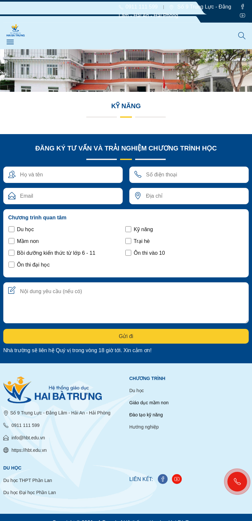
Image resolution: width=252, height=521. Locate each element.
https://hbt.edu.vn (25, 450)
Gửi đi (126, 336)
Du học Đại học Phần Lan (29, 492)
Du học (136, 390)
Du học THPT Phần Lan (27, 480)
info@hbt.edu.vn (24, 438)
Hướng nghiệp (144, 427)
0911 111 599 (21, 425)
